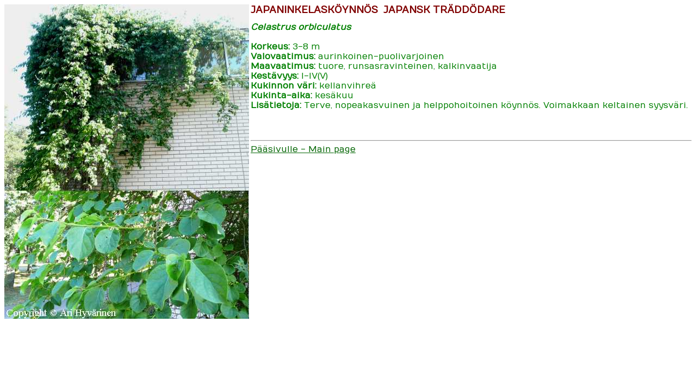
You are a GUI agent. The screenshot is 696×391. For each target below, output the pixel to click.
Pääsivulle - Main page (303, 149)
